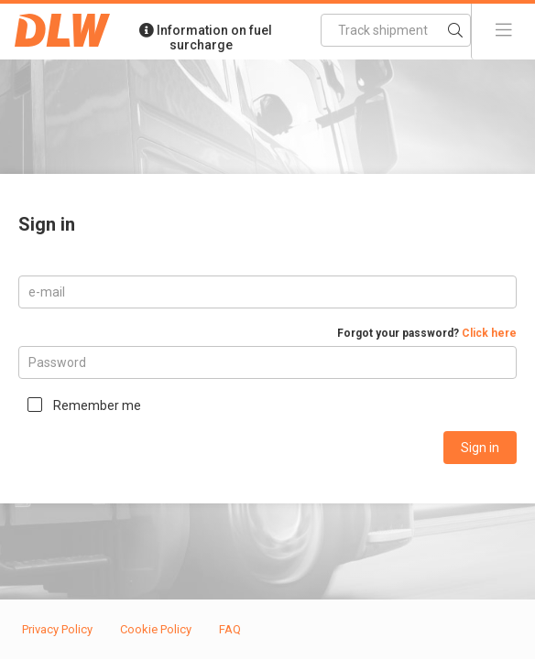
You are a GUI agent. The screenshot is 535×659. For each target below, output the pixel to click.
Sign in (480, 447)
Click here (489, 333)
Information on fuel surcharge (205, 37)
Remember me (97, 405)
